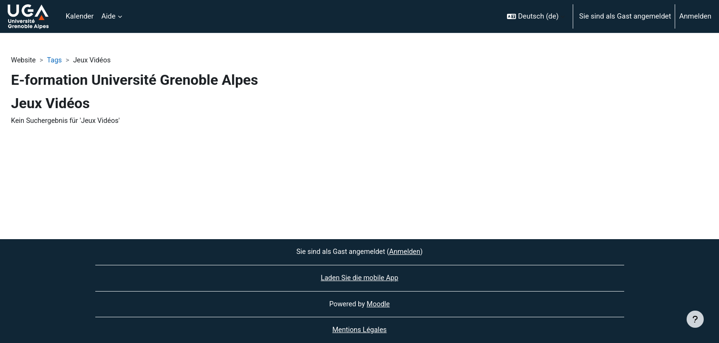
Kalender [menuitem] (80, 16)
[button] (536, 16)
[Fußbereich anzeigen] (695, 319)
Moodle (379, 303)
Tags (55, 60)
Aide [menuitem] (108, 16)
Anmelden (695, 16)
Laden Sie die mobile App (359, 277)
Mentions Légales (359, 330)
